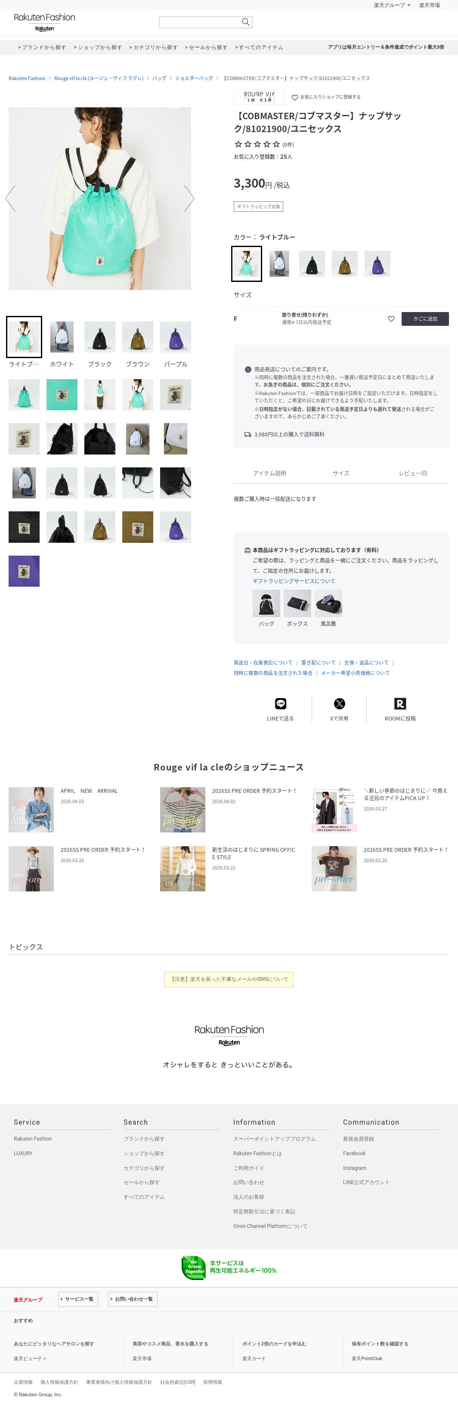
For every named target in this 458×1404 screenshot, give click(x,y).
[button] (10, 198)
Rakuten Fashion (80, 22)
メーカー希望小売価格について (355, 673)
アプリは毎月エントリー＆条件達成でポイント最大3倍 (386, 47)
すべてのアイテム (144, 1197)
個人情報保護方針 (59, 1382)
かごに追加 (425, 318)
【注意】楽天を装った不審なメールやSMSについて (229, 979)
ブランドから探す (144, 1139)
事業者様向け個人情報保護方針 (119, 1382)
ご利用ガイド (248, 1168)
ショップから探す (144, 1153)
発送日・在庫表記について (263, 662)
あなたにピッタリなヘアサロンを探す (54, 1344)
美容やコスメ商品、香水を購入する (170, 1344)
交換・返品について (366, 662)
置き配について (318, 662)
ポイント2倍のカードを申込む (274, 1344)
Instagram (354, 1168)
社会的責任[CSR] (177, 1382)
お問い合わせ (248, 1182)
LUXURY (23, 1153)
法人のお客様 (248, 1197)
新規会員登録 (358, 1139)
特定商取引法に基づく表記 (264, 1212)
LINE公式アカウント (366, 1182)
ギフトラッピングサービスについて (294, 581)
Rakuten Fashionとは (257, 1153)
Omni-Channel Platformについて (270, 1226)
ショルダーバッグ (194, 78)
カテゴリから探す (144, 1168)
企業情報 (23, 1382)
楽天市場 (429, 5)
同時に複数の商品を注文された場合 (273, 673)
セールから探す (142, 1182)
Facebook (354, 1153)
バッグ (159, 78)
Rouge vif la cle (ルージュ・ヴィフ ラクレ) (99, 78)
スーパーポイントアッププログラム (274, 1139)
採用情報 (212, 1382)
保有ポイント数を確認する (380, 1344)
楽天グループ (389, 5)
